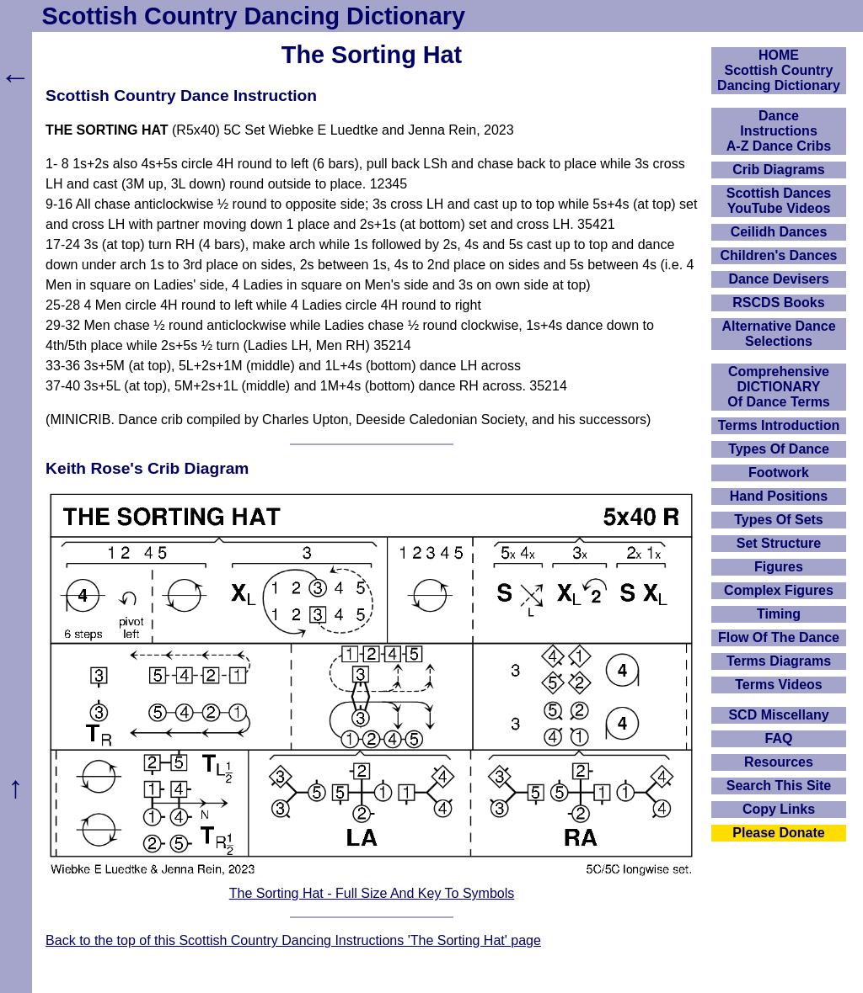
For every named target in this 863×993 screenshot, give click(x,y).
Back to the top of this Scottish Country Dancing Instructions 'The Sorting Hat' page (293, 940)
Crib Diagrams (778, 169)
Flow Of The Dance (778, 637)
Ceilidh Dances (779, 232)
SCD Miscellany (778, 715)
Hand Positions (779, 496)
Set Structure (779, 543)
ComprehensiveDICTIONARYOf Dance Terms (778, 386)
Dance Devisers (778, 279)
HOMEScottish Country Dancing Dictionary (778, 70)
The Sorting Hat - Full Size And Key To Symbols (372, 893)
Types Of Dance (778, 449)
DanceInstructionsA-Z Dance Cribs (778, 131)
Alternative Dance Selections (778, 333)
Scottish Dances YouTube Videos (778, 200)
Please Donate (778, 833)
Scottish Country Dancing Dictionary (253, 16)
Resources (778, 762)
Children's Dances (779, 255)
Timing (779, 614)
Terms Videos (778, 684)
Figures (778, 567)
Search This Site (779, 785)
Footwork (778, 472)
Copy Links (778, 809)
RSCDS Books (778, 302)
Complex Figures (779, 590)
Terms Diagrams (778, 661)
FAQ (779, 738)
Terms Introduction (779, 425)
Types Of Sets (778, 519)
